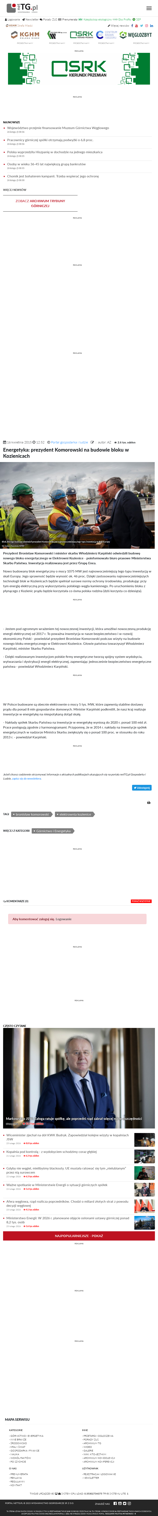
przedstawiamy (38, 43)
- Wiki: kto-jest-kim (94, 1454)
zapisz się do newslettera (26, 778)
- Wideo (87, 1446)
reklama (79, 51)
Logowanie (64, 919)
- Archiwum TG (91, 1443)
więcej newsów (14, 189)
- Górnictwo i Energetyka (26, 1435)
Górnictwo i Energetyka (53, 831)
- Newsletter (90, 1477)
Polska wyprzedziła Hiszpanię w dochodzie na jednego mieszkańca (79, 154)
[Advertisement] (77, 109)
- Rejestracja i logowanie (99, 1474)
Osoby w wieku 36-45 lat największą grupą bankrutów (79, 166)
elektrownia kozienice (75, 814)
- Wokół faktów (20, 1457)
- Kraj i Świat (17, 1446)
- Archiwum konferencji (98, 1461)
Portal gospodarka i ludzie (69, 442)
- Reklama (15, 1477)
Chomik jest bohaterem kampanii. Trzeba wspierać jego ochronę (79, 178)
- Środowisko (18, 1443)
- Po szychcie (17, 1461)
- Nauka (14, 1454)
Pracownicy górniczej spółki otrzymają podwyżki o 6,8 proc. (79, 142)
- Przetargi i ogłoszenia (97, 1435)
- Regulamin (17, 1481)
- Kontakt (15, 1485)
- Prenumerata (18, 1474)
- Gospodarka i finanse (24, 1450)
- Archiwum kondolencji (98, 1457)
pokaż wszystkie (141, 901)
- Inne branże (17, 1439)
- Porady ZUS (90, 1439)
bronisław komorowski (32, 814)
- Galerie (87, 1450)
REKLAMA (77, 97)
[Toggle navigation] (149, 8)
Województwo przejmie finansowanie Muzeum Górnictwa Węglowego (79, 130)
